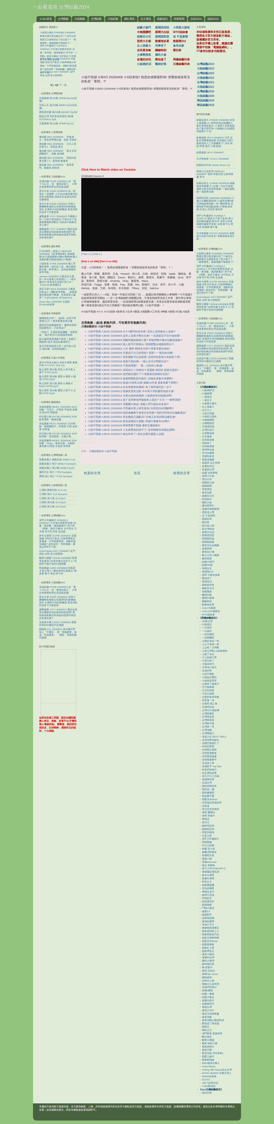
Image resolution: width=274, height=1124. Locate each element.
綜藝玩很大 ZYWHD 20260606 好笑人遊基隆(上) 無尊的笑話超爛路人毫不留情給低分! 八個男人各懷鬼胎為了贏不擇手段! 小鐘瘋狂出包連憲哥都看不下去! (215, 126)
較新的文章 (92, 473)
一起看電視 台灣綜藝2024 (61, 7)
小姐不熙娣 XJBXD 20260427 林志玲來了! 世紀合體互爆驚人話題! (126, 434)
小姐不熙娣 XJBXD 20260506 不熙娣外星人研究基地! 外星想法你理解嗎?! (131, 408)
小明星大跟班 (181, 27)
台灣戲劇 (63, 18)
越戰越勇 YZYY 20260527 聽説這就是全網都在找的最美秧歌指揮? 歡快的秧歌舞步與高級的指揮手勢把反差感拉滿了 (58, 233)
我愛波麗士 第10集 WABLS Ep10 (57, 468)
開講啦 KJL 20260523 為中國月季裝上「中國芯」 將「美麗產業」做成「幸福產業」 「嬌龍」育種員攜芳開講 (58, 633)
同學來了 (160, 45)
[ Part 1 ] (86, 254)
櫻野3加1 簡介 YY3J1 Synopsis (56, 476)
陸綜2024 (213, 18)
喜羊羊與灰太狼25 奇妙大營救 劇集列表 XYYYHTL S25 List (58, 364)
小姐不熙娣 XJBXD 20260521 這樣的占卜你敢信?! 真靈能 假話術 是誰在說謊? (133, 370)
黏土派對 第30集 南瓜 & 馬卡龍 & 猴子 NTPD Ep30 (57, 371)
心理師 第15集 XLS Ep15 (52, 506)
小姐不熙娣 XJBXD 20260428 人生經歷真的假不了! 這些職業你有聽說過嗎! (131, 429)
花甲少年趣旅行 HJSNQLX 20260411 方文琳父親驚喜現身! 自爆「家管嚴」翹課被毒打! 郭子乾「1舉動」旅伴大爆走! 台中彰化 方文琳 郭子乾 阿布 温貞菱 (58, 526)
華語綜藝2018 (205, 105)
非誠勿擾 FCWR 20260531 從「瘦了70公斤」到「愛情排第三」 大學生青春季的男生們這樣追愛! (58, 184)
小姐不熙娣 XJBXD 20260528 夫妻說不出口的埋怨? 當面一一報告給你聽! (130, 352)
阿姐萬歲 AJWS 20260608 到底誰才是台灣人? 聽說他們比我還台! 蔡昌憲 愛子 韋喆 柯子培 (58, 571)
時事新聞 (179, 18)
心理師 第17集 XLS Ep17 (52, 498)
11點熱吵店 (144, 64)
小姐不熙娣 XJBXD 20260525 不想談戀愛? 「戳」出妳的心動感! (125, 365)
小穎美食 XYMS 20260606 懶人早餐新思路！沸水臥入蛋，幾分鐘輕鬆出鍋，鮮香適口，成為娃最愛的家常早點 (57, 268)
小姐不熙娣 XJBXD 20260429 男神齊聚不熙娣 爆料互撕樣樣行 (124, 425)
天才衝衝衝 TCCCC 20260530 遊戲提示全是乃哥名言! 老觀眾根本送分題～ (215, 236)
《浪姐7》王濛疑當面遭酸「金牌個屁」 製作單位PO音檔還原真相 (58, 333)
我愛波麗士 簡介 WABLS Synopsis (57, 463)
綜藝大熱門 (144, 27)
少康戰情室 (144, 54)
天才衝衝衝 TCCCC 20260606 (212, 158)
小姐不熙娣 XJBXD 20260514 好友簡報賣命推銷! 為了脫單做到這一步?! (129, 387)
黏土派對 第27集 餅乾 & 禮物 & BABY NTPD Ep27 (56, 385)
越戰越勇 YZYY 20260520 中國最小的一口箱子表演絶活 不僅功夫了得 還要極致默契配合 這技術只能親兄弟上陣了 (58, 220)
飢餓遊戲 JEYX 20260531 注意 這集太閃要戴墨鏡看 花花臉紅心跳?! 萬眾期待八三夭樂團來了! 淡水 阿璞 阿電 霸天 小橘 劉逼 (214, 142)
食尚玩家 (178, 45)
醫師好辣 (160, 64)
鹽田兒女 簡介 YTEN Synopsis (55, 472)
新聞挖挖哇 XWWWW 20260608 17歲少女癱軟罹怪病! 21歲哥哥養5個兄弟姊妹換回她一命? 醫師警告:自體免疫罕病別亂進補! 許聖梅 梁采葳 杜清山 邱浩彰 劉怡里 (215, 204)
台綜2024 (195, 18)
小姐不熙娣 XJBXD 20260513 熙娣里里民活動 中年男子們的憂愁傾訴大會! (131, 391)
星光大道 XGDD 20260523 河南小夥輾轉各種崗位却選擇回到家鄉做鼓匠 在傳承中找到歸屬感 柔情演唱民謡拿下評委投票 (58, 208)
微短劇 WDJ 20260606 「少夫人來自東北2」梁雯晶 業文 (57, 145)
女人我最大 (144, 45)
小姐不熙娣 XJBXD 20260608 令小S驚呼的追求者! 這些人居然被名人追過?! (131, 331)
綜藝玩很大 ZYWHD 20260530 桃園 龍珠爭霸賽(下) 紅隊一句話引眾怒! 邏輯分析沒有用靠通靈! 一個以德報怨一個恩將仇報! (215, 187)
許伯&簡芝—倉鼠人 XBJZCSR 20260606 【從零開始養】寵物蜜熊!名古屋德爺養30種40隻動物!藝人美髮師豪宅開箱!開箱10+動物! (58, 255)
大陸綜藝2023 (205, 68)
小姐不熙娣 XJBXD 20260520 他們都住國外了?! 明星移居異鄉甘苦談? (128, 374)
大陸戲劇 (79, 18)
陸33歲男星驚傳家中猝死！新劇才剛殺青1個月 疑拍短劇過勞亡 (57, 340)
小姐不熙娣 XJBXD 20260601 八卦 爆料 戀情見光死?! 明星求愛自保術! (129, 348)
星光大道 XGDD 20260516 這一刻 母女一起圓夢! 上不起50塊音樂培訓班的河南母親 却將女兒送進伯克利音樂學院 (58, 195)
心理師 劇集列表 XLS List (52, 490)
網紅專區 (129, 18)
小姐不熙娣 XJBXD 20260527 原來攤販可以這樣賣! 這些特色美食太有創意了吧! (134, 357)
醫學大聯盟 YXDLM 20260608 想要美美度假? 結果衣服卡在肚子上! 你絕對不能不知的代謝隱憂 (58, 561)
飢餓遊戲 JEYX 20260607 (210, 152)
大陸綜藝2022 (205, 77)
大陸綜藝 (113, 18)
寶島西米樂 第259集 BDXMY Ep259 (58, 112)
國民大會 (160, 54)
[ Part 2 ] (97, 254)
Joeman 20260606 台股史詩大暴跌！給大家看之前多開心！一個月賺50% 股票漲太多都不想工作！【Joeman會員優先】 (57, 280)
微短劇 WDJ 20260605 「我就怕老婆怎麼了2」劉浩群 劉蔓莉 (57, 159)
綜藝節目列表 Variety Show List (213, 165)
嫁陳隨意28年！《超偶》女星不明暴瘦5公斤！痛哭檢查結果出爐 (57, 319)
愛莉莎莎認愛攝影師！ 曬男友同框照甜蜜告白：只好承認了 (58, 326)
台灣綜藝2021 (205, 82)
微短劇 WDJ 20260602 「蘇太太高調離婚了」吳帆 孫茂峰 (57, 152)
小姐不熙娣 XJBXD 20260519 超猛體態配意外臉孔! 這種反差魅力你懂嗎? (130, 378)
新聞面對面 (162, 36)
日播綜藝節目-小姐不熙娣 (103, 451)
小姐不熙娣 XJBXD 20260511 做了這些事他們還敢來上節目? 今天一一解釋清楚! (134, 399)
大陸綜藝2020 (205, 95)
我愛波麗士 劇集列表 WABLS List (57, 459)
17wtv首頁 (46, 18)
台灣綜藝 (96, 18)
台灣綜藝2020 (205, 91)
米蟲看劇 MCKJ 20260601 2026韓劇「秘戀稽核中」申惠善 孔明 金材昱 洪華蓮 (58, 426)
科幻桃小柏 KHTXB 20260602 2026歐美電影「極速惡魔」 (58, 418)
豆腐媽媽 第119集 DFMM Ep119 (56, 123)
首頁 (137, 473)
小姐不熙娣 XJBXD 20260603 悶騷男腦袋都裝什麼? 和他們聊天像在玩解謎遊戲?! (135, 340)
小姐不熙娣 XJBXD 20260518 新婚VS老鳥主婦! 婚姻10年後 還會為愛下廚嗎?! (133, 382)
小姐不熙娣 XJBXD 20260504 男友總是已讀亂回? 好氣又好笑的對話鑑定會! (132, 417)
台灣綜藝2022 (205, 73)
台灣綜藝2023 (205, 64)
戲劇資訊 (162, 18)
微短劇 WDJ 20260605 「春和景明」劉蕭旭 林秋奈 (56, 166)
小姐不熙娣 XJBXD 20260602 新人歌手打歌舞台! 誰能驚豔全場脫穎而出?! (131, 344)
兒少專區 (146, 18)
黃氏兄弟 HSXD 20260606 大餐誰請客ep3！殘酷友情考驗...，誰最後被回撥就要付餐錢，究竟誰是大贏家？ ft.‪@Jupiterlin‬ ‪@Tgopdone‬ (58, 293)
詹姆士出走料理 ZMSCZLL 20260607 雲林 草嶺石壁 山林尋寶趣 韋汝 (214, 174)
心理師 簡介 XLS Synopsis (53, 494)
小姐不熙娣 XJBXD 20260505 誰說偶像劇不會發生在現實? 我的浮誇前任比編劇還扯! (137, 412)
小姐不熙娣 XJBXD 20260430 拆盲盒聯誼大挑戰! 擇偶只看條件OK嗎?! (129, 421)
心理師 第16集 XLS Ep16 (52, 502)
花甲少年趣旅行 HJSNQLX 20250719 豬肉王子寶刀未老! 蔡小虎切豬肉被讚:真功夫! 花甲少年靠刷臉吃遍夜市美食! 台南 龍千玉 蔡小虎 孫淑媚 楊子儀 (214, 221)
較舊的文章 (181, 473)
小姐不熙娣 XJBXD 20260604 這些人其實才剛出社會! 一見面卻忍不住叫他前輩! (134, 335)
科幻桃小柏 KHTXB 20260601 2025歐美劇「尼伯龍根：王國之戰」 (58, 435)
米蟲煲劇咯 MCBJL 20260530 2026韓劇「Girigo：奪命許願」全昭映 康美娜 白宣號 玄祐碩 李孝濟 (58, 443)
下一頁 (63, 85)
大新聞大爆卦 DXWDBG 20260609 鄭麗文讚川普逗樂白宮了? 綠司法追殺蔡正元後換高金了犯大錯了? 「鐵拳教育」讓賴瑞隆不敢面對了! (215, 257)
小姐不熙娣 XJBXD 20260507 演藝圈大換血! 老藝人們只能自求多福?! (128, 404)
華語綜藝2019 (205, 100)
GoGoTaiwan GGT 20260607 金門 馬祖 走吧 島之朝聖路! (57, 552)
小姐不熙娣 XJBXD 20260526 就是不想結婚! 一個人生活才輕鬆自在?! (128, 361)
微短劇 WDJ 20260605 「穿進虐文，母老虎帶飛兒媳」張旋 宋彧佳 (58, 138)
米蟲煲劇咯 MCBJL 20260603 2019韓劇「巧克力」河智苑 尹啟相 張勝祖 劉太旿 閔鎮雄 (58, 410)
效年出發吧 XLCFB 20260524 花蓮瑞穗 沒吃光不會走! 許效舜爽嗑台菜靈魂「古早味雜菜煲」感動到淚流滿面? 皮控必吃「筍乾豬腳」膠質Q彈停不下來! (57, 541)
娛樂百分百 (144, 36)
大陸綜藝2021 (205, 86)
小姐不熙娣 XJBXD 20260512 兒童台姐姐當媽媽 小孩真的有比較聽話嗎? (130, 395)
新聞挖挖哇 (162, 27)
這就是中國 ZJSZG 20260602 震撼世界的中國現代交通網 (57, 623)
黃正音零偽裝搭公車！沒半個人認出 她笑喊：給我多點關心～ (57, 347)
